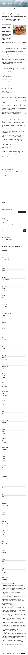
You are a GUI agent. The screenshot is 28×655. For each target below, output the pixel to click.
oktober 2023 (4, 395)
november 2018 (5, 525)
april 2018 (3, 539)
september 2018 (5, 530)
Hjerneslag (4, 277)
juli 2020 (3, 483)
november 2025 (5, 339)
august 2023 (4, 400)
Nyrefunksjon (4, 299)
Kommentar (4, 175)
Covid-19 (3, 263)
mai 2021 (3, 460)
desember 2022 (5, 418)
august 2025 (4, 346)
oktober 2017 (4, 552)
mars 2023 (4, 411)
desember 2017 (5, 548)
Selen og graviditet (5, 243)
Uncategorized (4, 319)
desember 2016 (5, 575)
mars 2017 (4, 568)
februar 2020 (4, 494)
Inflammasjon (4, 286)
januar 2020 (4, 496)
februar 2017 (4, 570)
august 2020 (4, 480)
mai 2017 (3, 563)
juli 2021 (3, 456)
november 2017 (5, 550)
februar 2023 (4, 413)
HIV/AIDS (3, 275)
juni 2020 (3, 485)
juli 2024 (3, 375)
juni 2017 (3, 561)
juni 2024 (3, 377)
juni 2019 (3, 512)
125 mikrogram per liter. (9, 106)
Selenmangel (4, 304)
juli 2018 (3, 532)
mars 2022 (4, 438)
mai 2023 (3, 406)
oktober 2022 (4, 422)
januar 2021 (4, 469)
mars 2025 (4, 357)
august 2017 (4, 557)
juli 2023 (3, 402)
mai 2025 (3, 353)
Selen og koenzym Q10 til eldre (10, 328)
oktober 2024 (4, 368)
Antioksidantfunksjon (6, 259)
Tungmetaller (4, 317)
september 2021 (5, 451)
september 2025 (5, 344)
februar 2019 (4, 521)
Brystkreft (4, 261)
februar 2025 (4, 359)
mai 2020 (3, 487)
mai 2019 (3, 514)
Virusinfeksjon (4, 322)
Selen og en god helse (6, 241)
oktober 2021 (4, 449)
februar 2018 (4, 543)
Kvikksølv (3, 295)
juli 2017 (3, 559)
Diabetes (3, 268)
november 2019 (5, 501)
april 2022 (4, 436)
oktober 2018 (4, 527)
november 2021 (5, 447)
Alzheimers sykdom (5, 257)
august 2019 (4, 507)
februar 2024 (4, 386)
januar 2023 (4, 415)
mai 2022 (3, 433)
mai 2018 (3, 536)
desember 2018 (5, 523)
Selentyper (4, 308)
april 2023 (4, 409)
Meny (14, 8)
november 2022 (5, 420)
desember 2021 (5, 445)
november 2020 (5, 474)
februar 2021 (4, 467)
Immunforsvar (4, 284)
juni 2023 (3, 404)
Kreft (3, 293)
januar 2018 (4, 545)
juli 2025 (3, 348)
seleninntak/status (5, 98)
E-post (3, 196)
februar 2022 (4, 440)
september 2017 (5, 554)
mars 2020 (4, 492)
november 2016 (5, 577)
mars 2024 (4, 384)
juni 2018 (3, 534)
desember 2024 (5, 364)
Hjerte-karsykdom (5, 279)
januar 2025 (4, 362)
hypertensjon (4, 281)
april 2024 (4, 382)
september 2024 (5, 371)
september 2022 (5, 424)
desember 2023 (5, 391)
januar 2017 (4, 572)
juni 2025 (3, 350)
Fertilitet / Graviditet (5, 272)
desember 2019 (5, 498)
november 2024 (5, 366)
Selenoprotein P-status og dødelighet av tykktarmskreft (12, 246)
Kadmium (3, 288)
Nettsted (3, 202)
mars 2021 (4, 465)
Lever (3, 297)
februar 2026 (4, 337)
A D (7, 12)
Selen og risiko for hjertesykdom (8, 239)
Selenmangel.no (8, 3)
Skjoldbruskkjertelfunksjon (7, 313)
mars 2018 (4, 541)
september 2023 (5, 397)
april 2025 (4, 355)
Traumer (3, 315)
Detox (3, 266)
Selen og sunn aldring (6, 237)
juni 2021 (3, 458)
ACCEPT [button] (23, 653)
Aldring (3, 254)
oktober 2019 (4, 503)
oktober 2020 (4, 476)
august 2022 (4, 427)
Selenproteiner (4, 306)
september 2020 (5, 478)
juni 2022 (3, 431)
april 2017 (3, 566)
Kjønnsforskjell (4, 290)
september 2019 (5, 505)
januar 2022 (4, 442)
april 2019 (3, 516)
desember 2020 (5, 471)
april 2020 (4, 489)
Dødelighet (4, 270)
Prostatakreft (4, 302)
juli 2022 (3, 429)
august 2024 (4, 373)
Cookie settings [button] (17, 653)
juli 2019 (3, 510)
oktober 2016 (4, 579)
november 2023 (5, 393)
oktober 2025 (4, 341)
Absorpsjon (4, 252)
